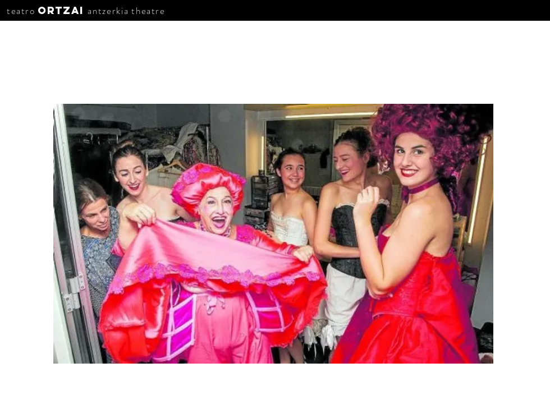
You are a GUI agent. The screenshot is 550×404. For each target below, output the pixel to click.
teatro (21, 10)
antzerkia (108, 10)
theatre (148, 10)
